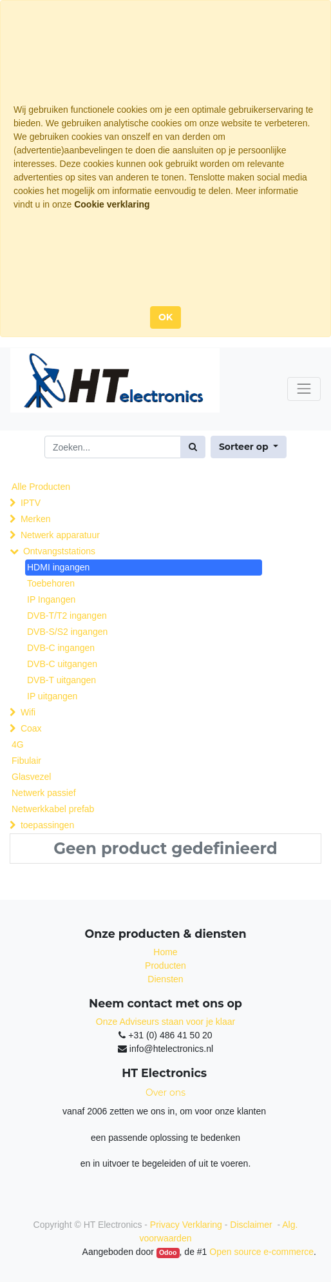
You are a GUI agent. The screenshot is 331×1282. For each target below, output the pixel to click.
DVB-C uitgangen (62, 664)
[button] (249, 447)
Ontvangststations (59, 551)
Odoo (167, 1252)
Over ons (165, 1092)
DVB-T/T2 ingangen (67, 615)
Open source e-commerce (261, 1252)
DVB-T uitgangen (61, 680)
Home (165, 952)
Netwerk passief (44, 793)
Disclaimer (252, 1224)
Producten (165, 965)
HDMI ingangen (58, 567)
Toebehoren (51, 583)
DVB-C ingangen (61, 648)
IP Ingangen (51, 599)
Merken (36, 519)
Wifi (28, 712)
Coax (31, 728)
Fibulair (26, 760)
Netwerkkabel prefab (53, 809)
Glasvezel (31, 777)
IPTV (31, 503)
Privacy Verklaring (186, 1224)
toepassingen (47, 825)
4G (18, 744)
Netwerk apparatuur (60, 535)
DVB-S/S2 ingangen (67, 631)
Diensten (165, 979)
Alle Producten (41, 486)
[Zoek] (192, 447)
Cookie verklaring (112, 204)
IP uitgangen (52, 696)
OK (165, 317)
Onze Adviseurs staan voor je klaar (165, 1021)
